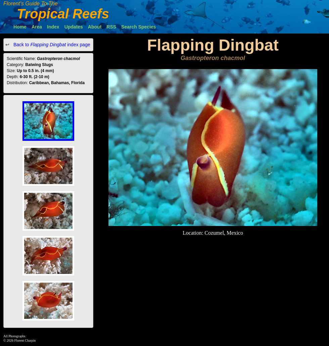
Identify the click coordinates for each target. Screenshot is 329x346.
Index (53, 27)
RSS (111, 27)
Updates (73, 27)
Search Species (138, 27)
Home (20, 27)
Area (37, 27)
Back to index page (51, 44)
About (94, 27)
